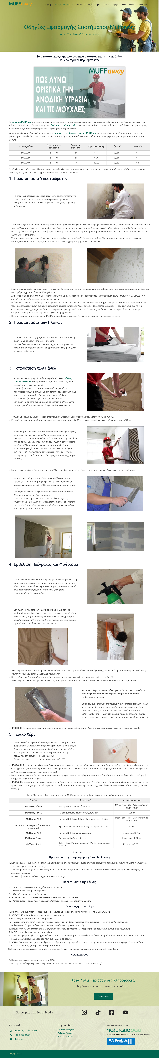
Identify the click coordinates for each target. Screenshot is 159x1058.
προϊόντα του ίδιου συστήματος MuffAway (75, 133)
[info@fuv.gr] (17, 1039)
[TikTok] (98, 1012)
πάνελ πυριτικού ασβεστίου (63, 125)
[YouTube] (125, 1012)
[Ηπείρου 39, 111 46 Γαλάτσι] (23, 1030)
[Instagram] (84, 1012)
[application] (71, 4)
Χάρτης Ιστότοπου (65, 1037)
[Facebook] (112, 1012)
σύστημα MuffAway (21, 122)
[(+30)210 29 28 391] (20, 1035)
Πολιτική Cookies (65, 1033)
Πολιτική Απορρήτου (66, 1030)
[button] (103, 996)
